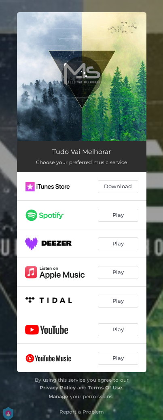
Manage (58, 396)
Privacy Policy (58, 388)
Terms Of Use (105, 388)
